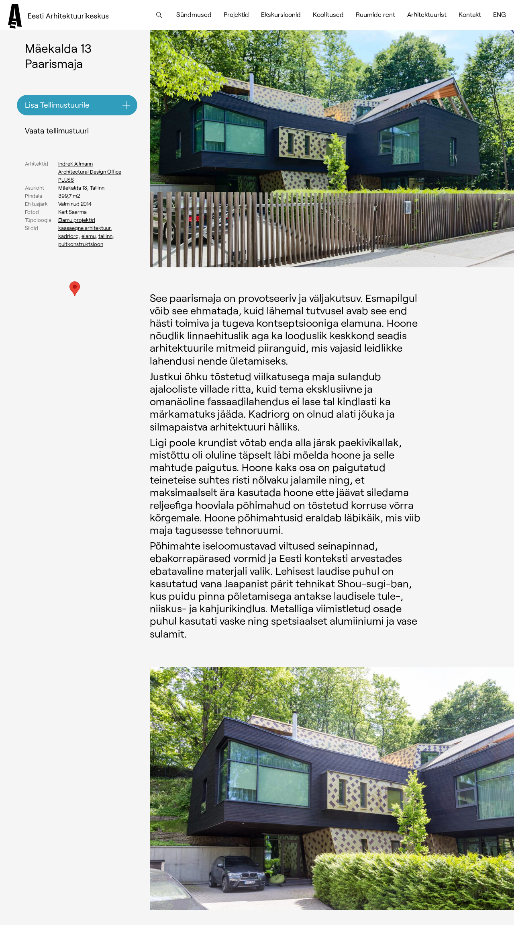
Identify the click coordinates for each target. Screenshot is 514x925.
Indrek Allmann (75, 163)
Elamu (89, 236)
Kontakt (470, 14)
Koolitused (328, 14)
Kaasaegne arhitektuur (84, 228)
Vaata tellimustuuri (57, 130)
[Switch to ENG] (499, 14)
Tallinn (105, 236)
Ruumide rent (375, 14)
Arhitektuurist (427, 14)
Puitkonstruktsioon (80, 244)
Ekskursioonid (281, 14)
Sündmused (194, 14)
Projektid (236, 14)
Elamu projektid (76, 220)
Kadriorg (68, 236)
